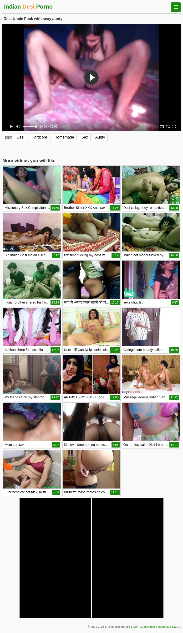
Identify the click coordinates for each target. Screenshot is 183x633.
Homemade (64, 137)
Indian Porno (28, 6)
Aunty (100, 137)
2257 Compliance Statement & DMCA (157, 626)
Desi (20, 137)
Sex (84, 137)
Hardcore (39, 137)
